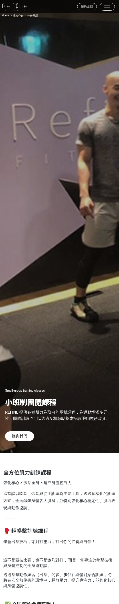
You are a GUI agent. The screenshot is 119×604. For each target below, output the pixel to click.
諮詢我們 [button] (19, 436)
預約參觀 (87, 6)
